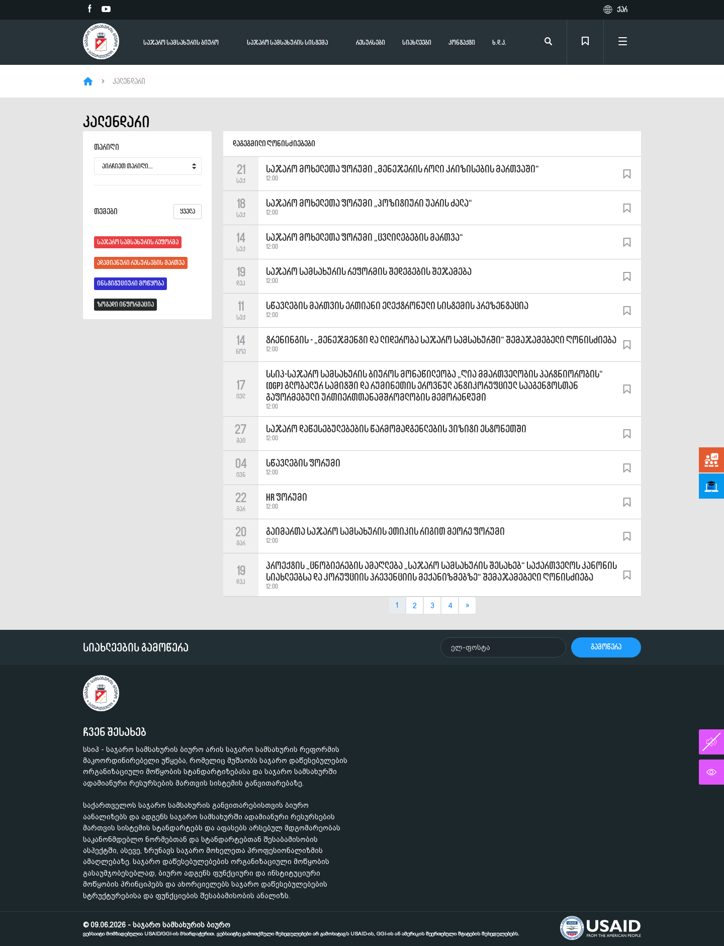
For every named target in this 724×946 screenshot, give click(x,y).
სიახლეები (416, 42)
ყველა (187, 211)
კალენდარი (129, 81)
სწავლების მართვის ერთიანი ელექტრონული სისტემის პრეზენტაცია (397, 306)
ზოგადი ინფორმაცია (125, 304)
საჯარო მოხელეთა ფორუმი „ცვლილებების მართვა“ (364, 237)
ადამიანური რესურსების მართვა (141, 262)
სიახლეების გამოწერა (136, 647)
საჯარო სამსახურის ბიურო (181, 42)
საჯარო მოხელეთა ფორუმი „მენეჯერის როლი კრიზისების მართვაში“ (402, 169)
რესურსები (370, 42)
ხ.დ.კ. (499, 42)
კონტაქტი (461, 42)
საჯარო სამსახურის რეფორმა (137, 242)
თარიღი (106, 147)
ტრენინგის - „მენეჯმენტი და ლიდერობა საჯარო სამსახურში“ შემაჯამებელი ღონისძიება (441, 340)
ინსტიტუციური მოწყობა (130, 283)
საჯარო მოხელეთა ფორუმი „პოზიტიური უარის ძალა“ (369, 203)
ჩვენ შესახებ (114, 732)
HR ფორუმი (286, 497)
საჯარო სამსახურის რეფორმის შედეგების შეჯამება (369, 271)
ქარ (622, 9)
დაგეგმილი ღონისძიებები (274, 143)
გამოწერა (606, 646)
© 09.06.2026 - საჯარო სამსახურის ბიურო (301, 929)
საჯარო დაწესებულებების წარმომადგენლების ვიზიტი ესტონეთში (396, 429)
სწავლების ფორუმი (303, 463)
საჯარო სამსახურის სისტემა (287, 42)
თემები (148, 211)
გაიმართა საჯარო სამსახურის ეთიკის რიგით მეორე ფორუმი (385, 531)
